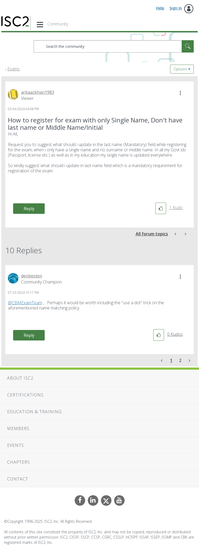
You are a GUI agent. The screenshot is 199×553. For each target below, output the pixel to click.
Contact (17, 479)
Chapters (18, 462)
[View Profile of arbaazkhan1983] (37, 92)
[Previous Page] (162, 360)
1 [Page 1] (171, 360)
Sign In (176, 8)
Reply (29, 208)
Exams (13, 69)
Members (18, 428)
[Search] (114, 46)
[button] (180, 93)
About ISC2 (20, 378)
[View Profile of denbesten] (31, 276)
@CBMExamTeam (25, 303)
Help (160, 8)
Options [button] (180, 68)
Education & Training (34, 412)
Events (15, 445)
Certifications (25, 395)
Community (57, 24)
